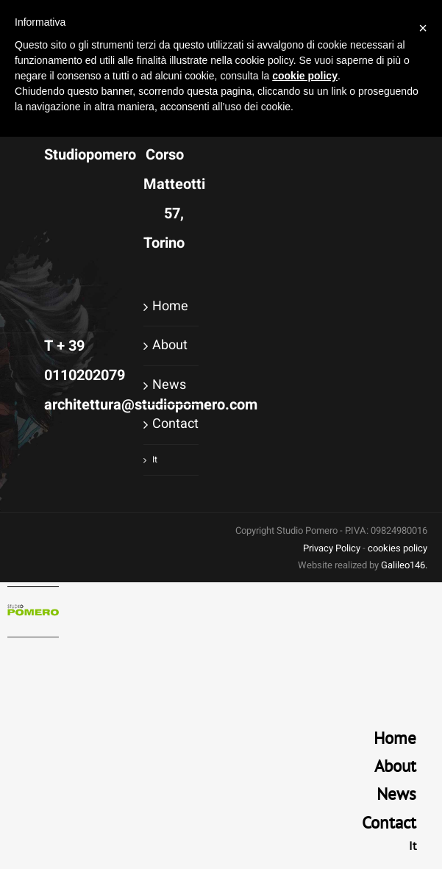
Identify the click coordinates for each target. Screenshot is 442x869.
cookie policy (305, 76)
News (169, 385)
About (170, 345)
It (154, 459)
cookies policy (397, 548)
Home (170, 306)
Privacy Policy (331, 548)
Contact (171, 424)
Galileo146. (404, 565)
